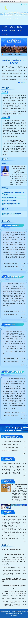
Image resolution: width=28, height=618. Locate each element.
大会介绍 (5, 27)
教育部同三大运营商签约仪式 (12, 214)
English (24, 4)
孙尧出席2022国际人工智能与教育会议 (14, 574)
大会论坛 (12, 27)
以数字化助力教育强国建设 (10, 447)
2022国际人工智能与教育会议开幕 (14, 554)
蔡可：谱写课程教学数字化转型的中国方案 (15, 520)
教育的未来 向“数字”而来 (9, 517)
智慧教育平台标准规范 (10, 197)
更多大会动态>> (22, 82)
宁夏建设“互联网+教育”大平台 (11, 464)
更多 (22, 270)
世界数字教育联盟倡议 (10, 200)
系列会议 (5, 34)
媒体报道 (19, 30)
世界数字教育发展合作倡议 (12, 204)
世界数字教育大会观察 (9, 535)
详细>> (20, 114)
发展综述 (19, 27)
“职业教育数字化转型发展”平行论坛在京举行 (15, 70)
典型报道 (5, 30)
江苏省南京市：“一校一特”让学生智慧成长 (14, 470)
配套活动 (12, 30)
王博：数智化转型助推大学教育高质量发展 (15, 532)
